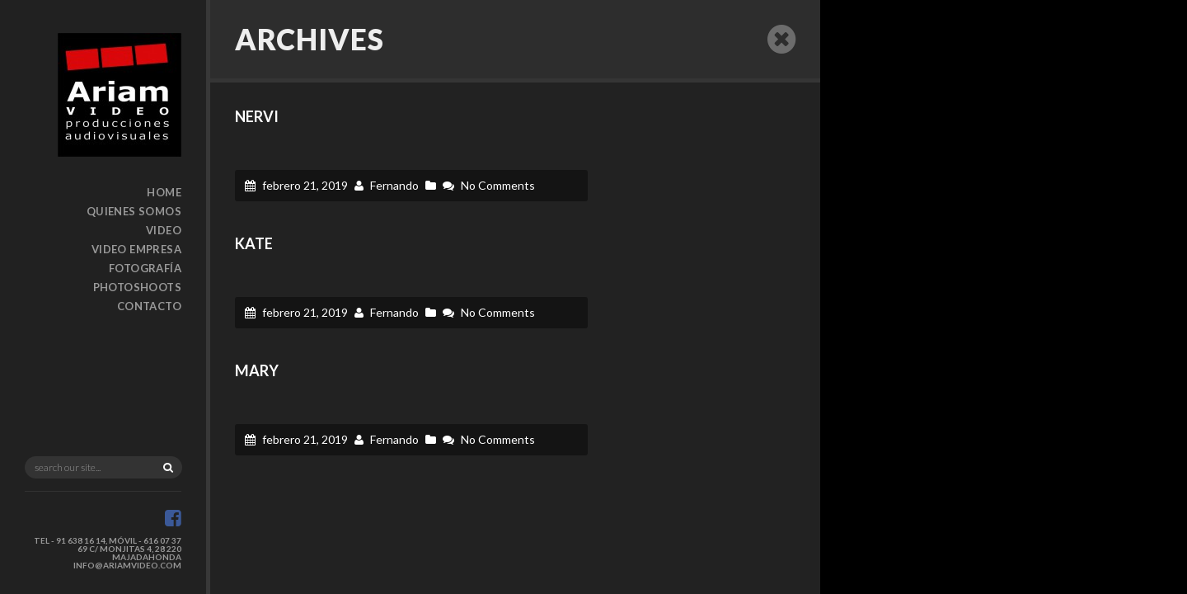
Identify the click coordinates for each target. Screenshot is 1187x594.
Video (163, 230)
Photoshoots (137, 287)
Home (164, 192)
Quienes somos (134, 211)
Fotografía (145, 268)
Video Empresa (136, 249)
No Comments (498, 185)
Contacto (149, 306)
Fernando (394, 185)
